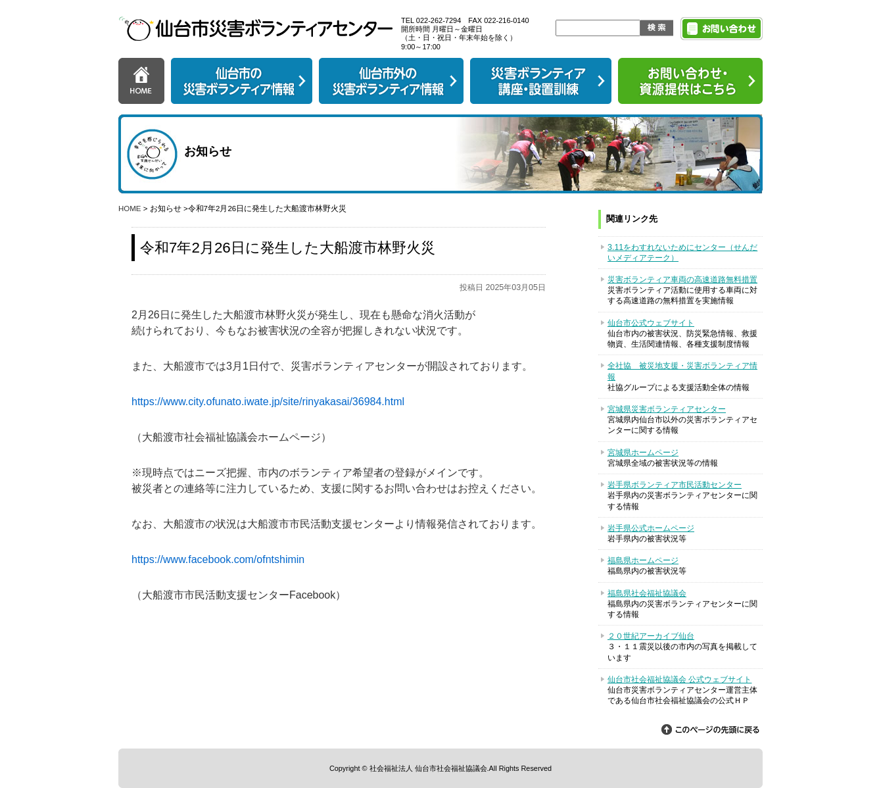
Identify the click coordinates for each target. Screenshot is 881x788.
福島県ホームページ (643, 560)
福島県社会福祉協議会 (646, 593)
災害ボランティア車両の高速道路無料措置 (682, 279)
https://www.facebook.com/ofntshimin (217, 559)
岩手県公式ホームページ (650, 528)
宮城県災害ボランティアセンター (666, 409)
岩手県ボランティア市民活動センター (674, 484)
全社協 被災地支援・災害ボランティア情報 (682, 371)
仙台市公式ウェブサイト (650, 323)
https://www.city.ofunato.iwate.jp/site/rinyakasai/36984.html (267, 401)
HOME (129, 208)
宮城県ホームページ (643, 452)
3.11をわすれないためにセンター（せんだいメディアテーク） (682, 252)
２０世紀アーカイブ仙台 (650, 636)
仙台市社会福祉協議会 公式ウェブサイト (679, 679)
